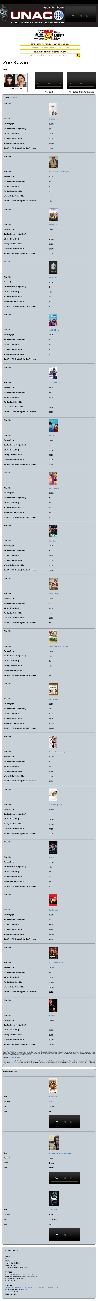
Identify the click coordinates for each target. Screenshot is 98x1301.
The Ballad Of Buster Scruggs (59, 172)
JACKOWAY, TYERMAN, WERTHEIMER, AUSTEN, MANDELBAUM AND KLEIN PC (33, 1288)
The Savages (53, 910)
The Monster (53, 277)
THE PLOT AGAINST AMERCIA (60, 1153)
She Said (52, 119)
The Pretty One (54, 488)
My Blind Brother (54, 330)
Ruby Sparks (53, 541)
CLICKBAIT (53, 1210)
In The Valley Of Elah (56, 963)
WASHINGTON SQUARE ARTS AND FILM (19, 1274)
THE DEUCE (53, 1097)
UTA (6, 1259)
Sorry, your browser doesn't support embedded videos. (80, 14)
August (51, 857)
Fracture (52, 1015)
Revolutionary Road (55, 805)
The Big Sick (53, 224)
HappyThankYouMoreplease (58, 646)
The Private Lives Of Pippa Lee (59, 752)
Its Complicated (54, 699)
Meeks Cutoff (53, 594)
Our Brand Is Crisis (55, 383)
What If (51, 435)
